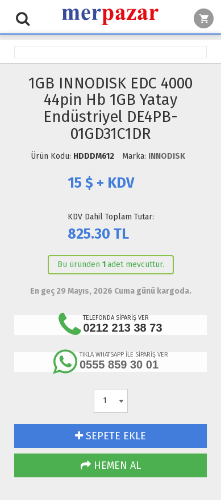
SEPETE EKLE (110, 436)
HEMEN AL (111, 465)
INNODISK (166, 156)
